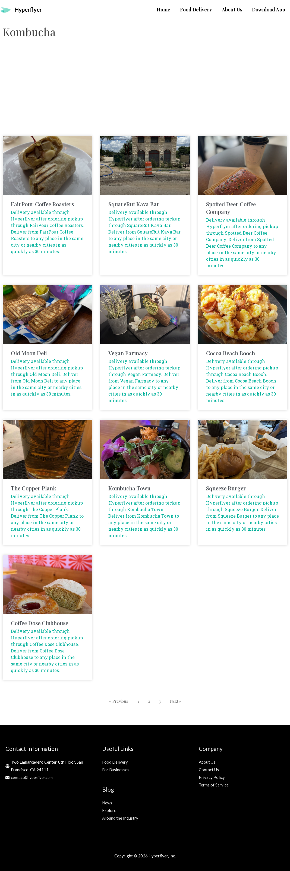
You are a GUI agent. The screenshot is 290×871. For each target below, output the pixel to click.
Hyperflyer (30, 9)
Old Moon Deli (29, 353)
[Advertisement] (145, 93)
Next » (176, 701)
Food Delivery (115, 762)
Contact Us (209, 770)
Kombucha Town (129, 488)
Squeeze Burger (226, 488)
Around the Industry (120, 818)
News (107, 803)
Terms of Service (214, 785)
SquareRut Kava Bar (133, 204)
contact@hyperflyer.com (33, 777)
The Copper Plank (33, 488)
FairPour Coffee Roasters (42, 204)
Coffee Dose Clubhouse (39, 623)
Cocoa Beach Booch (230, 353)
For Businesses (115, 770)
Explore (109, 810)
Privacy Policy (212, 777)
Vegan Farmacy (128, 353)
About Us (207, 762)
